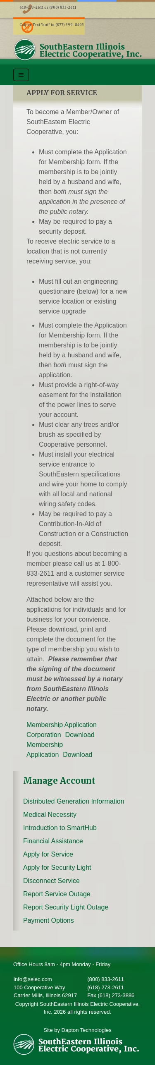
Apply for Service (48, 854)
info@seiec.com (33, 979)
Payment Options (48, 920)
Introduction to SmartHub (60, 827)
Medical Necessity (49, 814)
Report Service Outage (57, 893)
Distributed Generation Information (73, 801)
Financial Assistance (53, 841)
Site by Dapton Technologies (77, 1030)
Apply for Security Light (57, 867)
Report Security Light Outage (65, 907)
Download (80, 734)
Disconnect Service (51, 880)
